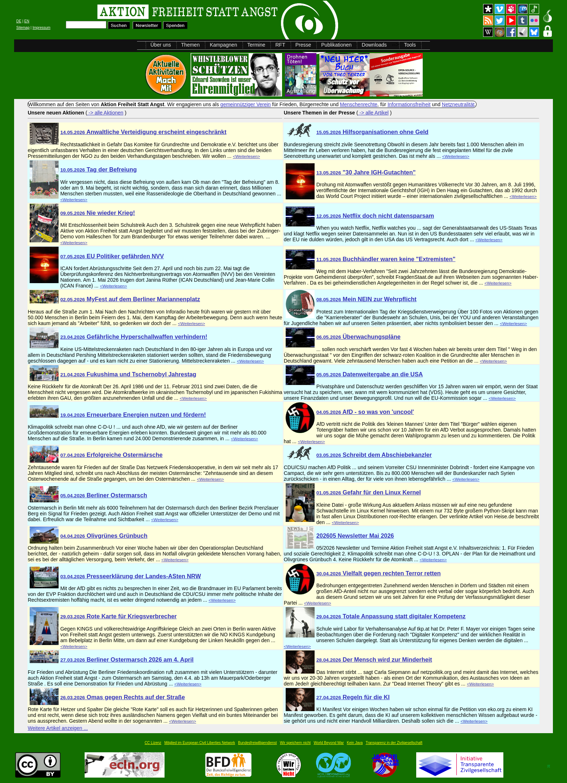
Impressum (41, 28)
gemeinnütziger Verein (245, 104)
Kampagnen (223, 45)
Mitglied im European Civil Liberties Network (199, 743)
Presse (303, 45)
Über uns (160, 45)
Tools (410, 45)
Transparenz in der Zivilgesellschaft (394, 743)
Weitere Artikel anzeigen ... (58, 728)
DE (18, 21)
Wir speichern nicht (295, 743)
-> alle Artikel (373, 113)
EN (26, 21)
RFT (280, 45)
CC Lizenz (153, 743)
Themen (190, 45)
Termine (256, 45)
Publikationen (336, 45)
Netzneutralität (458, 104)
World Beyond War (329, 743)
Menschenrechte (359, 104)
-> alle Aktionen (105, 113)
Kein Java (355, 743)
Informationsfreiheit (409, 104)
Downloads (374, 45)
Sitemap (23, 28)
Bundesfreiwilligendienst (257, 743)
